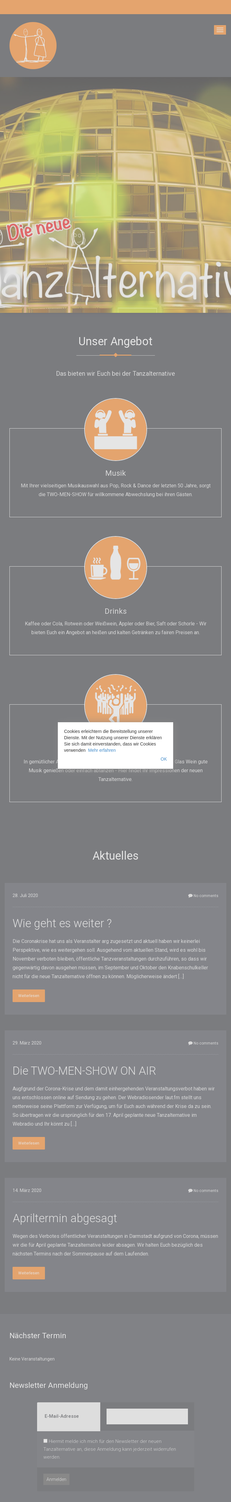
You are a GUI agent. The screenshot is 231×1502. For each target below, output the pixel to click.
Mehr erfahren (102, 750)
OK (164, 759)
